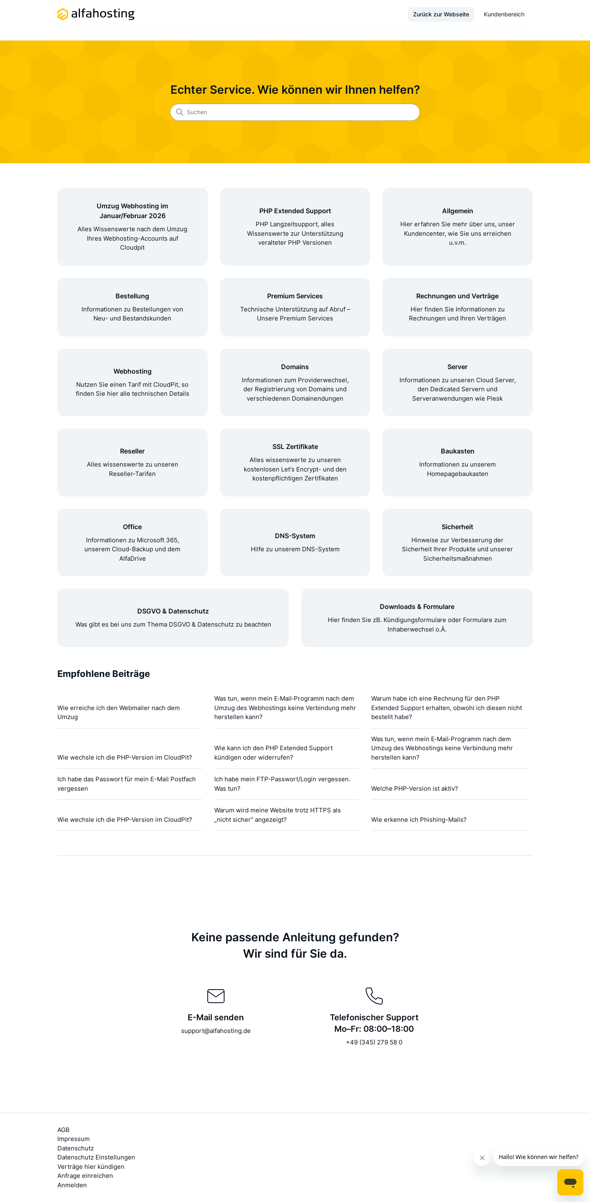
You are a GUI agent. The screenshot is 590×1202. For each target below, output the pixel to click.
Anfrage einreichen (85, 1175)
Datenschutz (75, 1148)
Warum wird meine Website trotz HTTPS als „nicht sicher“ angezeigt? (277, 814)
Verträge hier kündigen (91, 1166)
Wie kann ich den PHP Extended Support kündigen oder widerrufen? (273, 752)
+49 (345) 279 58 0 (374, 1042)
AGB (63, 1130)
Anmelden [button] (72, 1185)
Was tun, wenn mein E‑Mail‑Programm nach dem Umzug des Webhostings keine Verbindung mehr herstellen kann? (285, 708)
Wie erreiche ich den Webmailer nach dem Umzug (118, 712)
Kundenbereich (504, 14)
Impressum (73, 1139)
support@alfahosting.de (216, 1031)
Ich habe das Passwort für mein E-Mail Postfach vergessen (126, 783)
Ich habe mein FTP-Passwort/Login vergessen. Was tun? (282, 783)
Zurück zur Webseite (441, 14)
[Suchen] (295, 112)
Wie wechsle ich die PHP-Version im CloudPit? (124, 757)
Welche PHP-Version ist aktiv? (414, 788)
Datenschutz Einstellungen (96, 1157)
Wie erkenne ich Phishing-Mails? (419, 819)
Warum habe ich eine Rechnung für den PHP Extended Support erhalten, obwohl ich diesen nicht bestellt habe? (446, 708)
